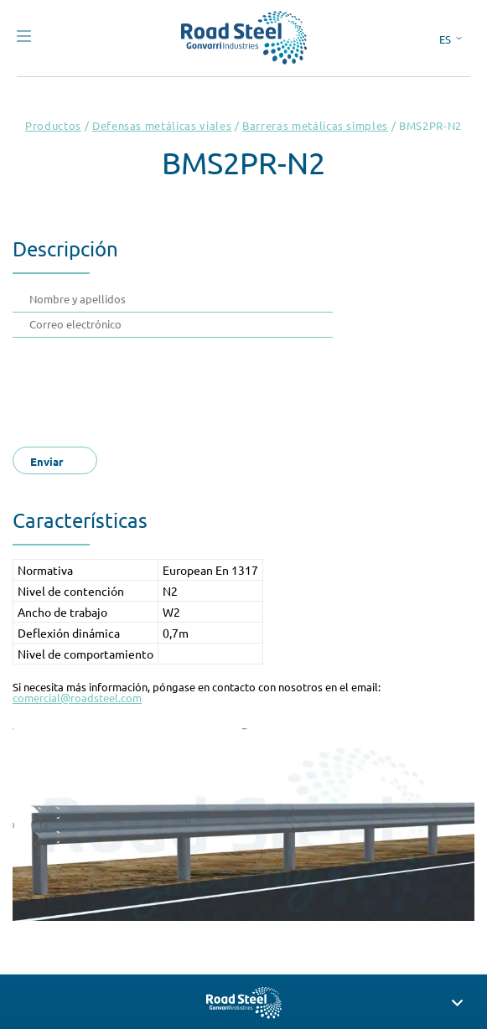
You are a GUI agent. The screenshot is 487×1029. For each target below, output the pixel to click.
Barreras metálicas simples (315, 125)
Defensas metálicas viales (161, 125)
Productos (53, 125)
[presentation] (156, 387)
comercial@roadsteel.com (77, 697)
